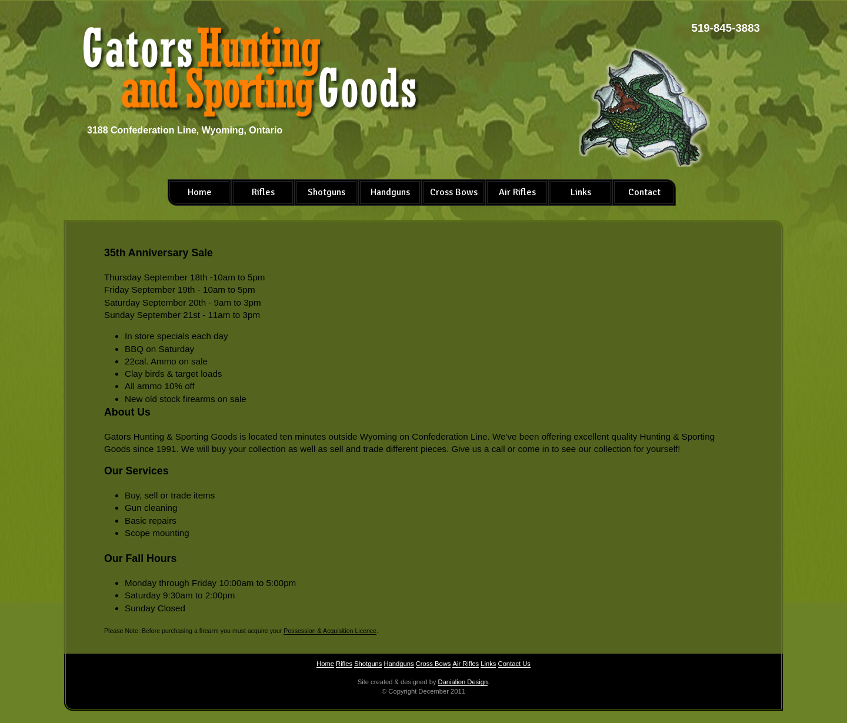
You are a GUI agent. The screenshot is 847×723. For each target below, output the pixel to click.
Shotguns (326, 192)
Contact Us (514, 663)
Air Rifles (517, 192)
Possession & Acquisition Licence (330, 630)
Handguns (390, 192)
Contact (644, 192)
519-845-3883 (726, 28)
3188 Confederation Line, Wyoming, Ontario (184, 130)
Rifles (263, 192)
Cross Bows (454, 192)
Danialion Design (463, 681)
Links (581, 192)
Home (200, 192)
